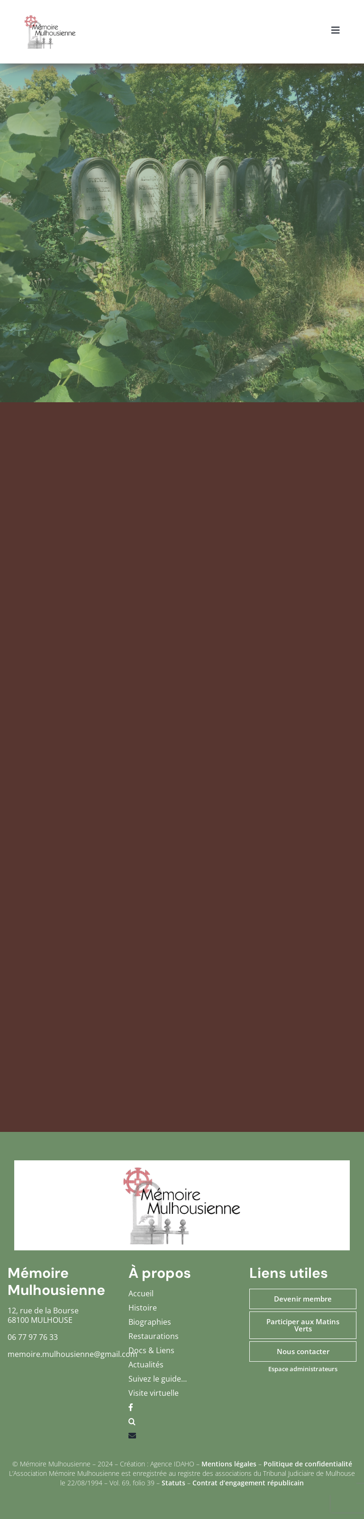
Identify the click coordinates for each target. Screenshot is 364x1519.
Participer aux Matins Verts (302, 1325)
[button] (182, 1424)
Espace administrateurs (302, 1369)
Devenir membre (303, 1298)
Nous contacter (303, 1351)
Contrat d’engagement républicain (248, 1482)
